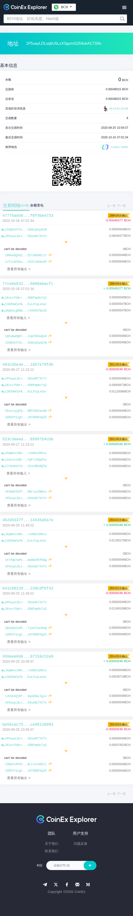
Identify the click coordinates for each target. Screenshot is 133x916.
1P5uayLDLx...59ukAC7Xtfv (26, 236)
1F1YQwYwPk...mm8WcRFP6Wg (26, 560)
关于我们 (51, 844)
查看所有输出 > (18, 269)
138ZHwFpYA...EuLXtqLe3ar (26, 304)
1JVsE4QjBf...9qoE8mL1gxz (26, 696)
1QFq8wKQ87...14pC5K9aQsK (26, 336)
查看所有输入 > (18, 318)
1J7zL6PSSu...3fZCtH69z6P (26, 262)
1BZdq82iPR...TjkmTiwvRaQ (26, 628)
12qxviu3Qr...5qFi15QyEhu (26, 459)
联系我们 (51, 851)
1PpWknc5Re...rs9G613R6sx (26, 453)
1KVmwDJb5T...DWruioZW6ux (26, 491)
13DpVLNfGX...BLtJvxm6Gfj (26, 764)
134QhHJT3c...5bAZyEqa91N (26, 229)
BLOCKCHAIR (115, 109)
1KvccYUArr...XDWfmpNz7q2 (26, 298)
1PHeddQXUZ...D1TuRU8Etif (26, 255)
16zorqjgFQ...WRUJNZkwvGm (26, 411)
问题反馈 (80, 844)
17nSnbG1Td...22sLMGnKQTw (26, 466)
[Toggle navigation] (124, 7)
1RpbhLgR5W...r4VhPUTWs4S (26, 311)
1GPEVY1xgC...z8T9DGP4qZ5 (26, 417)
